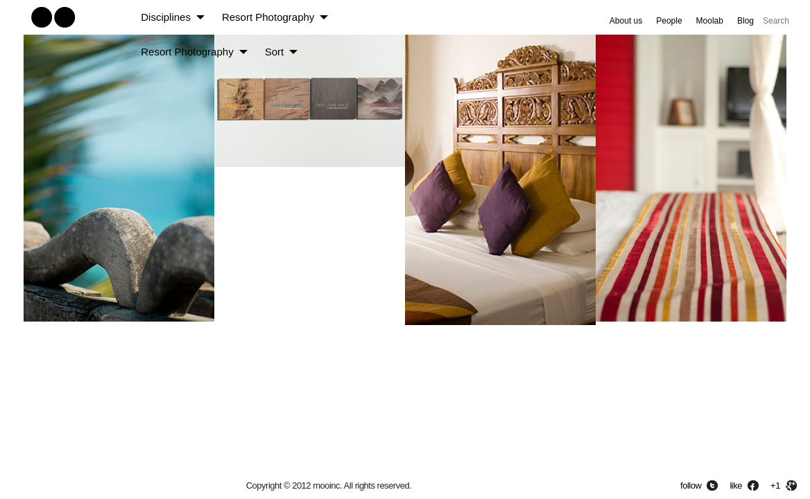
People (669, 21)
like (736, 485)
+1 (775, 485)
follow (690, 485)
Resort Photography (268, 17)
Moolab (709, 21)
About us (626, 21)
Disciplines (166, 17)
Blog (745, 21)
